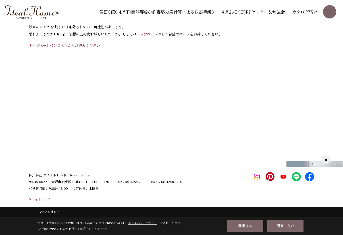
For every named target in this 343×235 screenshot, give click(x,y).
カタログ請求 (304, 12)
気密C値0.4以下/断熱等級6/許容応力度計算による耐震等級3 (156, 12)
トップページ (147, 34)
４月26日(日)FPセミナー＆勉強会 (253, 12)
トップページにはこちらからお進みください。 (66, 45)
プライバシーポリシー (142, 223)
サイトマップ (41, 199)
